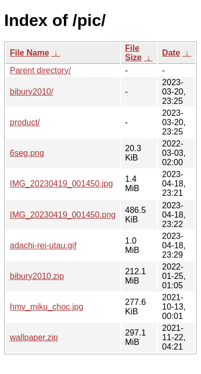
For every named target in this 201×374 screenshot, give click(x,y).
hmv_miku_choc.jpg (46, 306)
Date (171, 52)
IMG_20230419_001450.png (63, 214)
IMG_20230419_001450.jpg (61, 183)
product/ (25, 122)
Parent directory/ (40, 70)
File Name (29, 52)
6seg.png (27, 153)
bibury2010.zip (37, 276)
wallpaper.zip (34, 337)
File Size (133, 53)
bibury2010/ (31, 91)
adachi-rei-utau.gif (43, 245)
